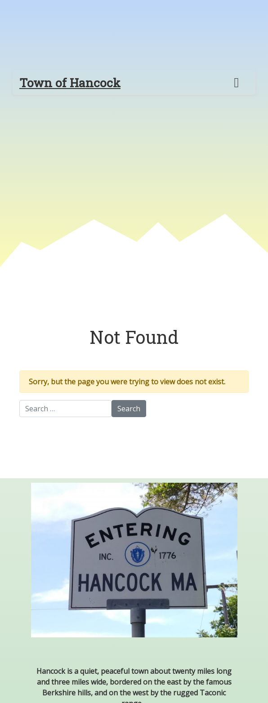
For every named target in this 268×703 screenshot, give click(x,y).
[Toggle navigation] (236, 82)
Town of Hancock (70, 82)
